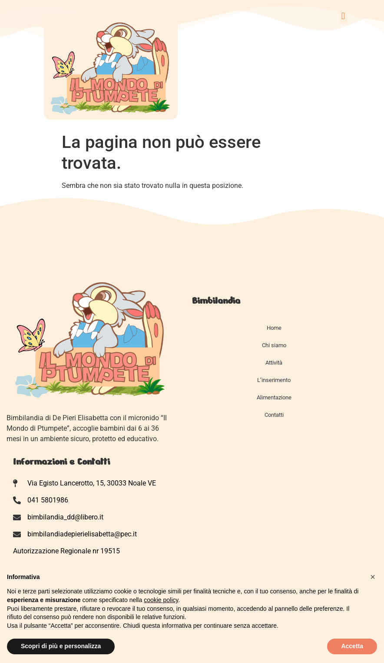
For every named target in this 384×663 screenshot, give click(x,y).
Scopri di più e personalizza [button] (61, 646)
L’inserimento (274, 380)
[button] (343, 16)
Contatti (274, 415)
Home (274, 328)
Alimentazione (274, 397)
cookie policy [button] (161, 599)
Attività (273, 362)
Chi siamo (274, 345)
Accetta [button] (352, 646)
